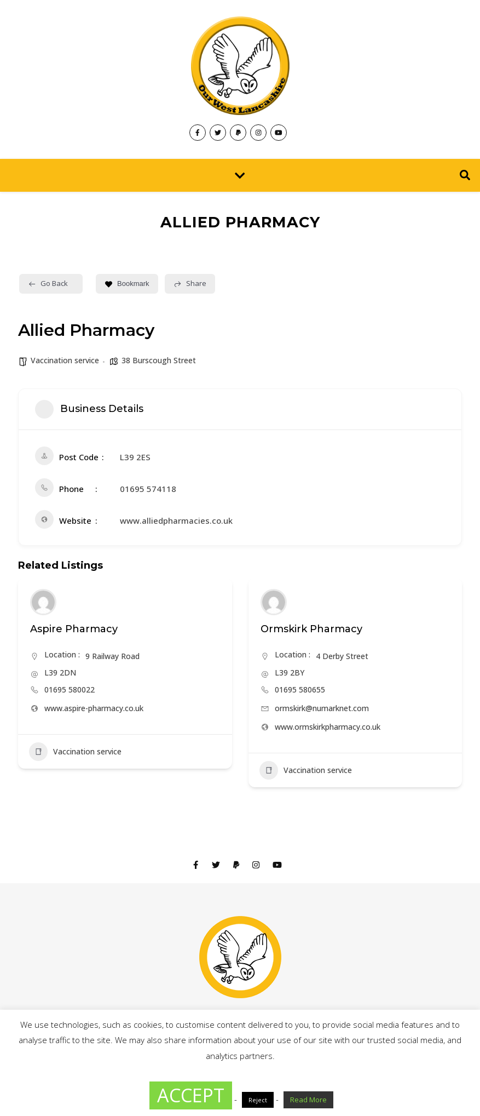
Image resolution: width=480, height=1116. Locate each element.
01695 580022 (69, 689)
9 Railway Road (112, 656)
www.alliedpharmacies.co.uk (176, 520)
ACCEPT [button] (190, 1095)
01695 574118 (148, 488)
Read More (308, 1099)
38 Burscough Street (159, 360)
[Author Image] (43, 602)
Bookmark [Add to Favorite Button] (127, 283)
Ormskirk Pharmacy (311, 629)
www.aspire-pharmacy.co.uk (93, 708)
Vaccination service (65, 360)
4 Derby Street (342, 656)
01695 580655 (300, 689)
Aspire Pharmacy (74, 629)
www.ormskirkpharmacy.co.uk (327, 727)
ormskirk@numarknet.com (322, 708)
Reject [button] (257, 1100)
